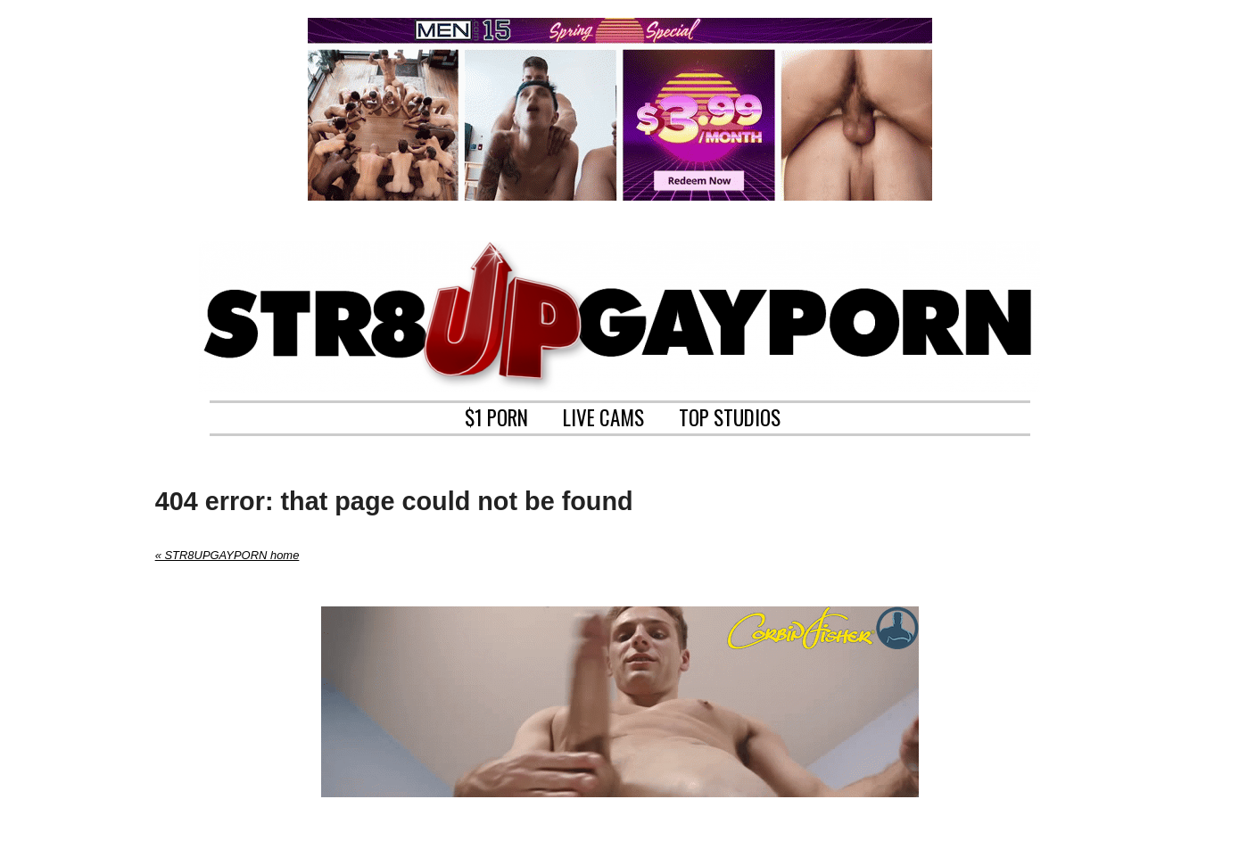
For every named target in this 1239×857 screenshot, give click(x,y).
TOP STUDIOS (730, 415)
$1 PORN (496, 415)
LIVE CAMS (603, 415)
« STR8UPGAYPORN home (227, 555)
